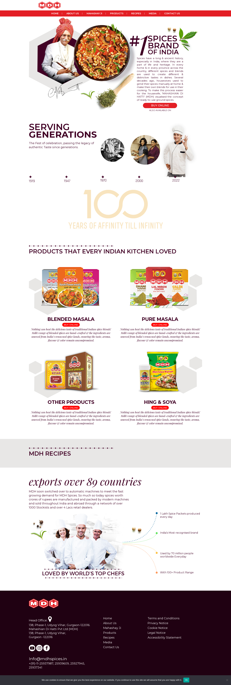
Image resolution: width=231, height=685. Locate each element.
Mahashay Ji (94, 13)
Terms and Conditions (164, 618)
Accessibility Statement (164, 637)
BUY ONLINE (160, 105)
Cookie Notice (158, 628)
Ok (186, 680)
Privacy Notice (158, 623)
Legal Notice (157, 633)
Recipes (136, 13)
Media (152, 13)
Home (55, 13)
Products (116, 13)
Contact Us (172, 13)
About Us (72, 13)
